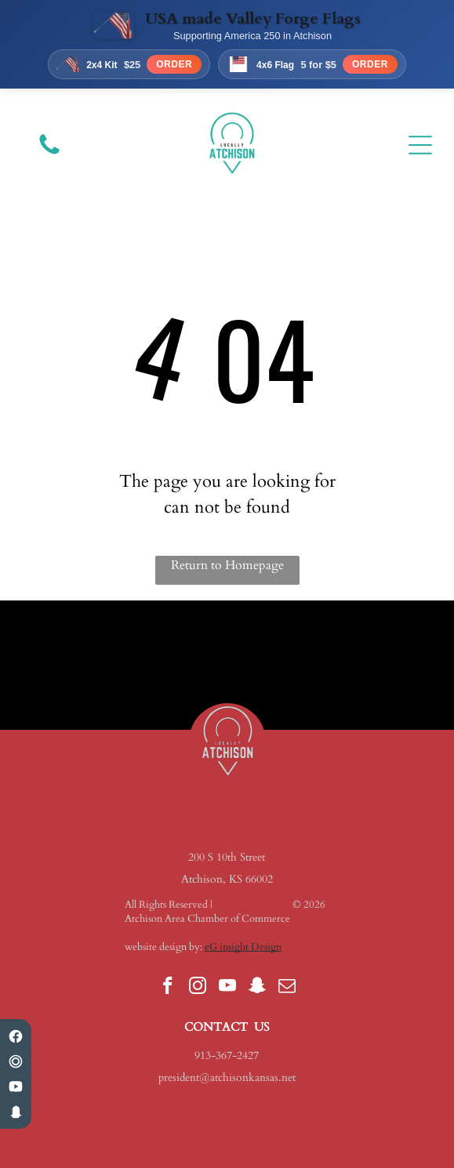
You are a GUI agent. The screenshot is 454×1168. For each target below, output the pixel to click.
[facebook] (167, 988)
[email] (287, 988)
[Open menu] (420, 145)
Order (174, 64)
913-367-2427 (226, 1055)
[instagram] (197, 988)
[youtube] (227, 988)
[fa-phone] (49, 153)
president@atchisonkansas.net (227, 1077)
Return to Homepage (227, 565)
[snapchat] (257, 988)
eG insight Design (243, 947)
